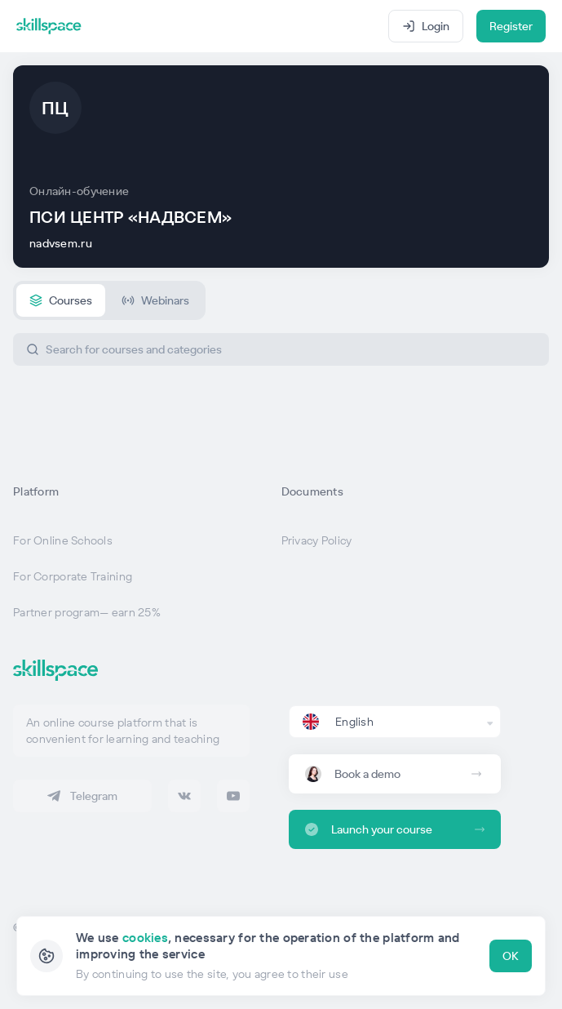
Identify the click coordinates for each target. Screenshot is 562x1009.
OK (510, 956)
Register (511, 26)
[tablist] (109, 300)
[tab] (60, 300)
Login (425, 26)
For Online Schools (63, 540)
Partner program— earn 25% (87, 612)
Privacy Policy (316, 540)
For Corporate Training (72, 576)
